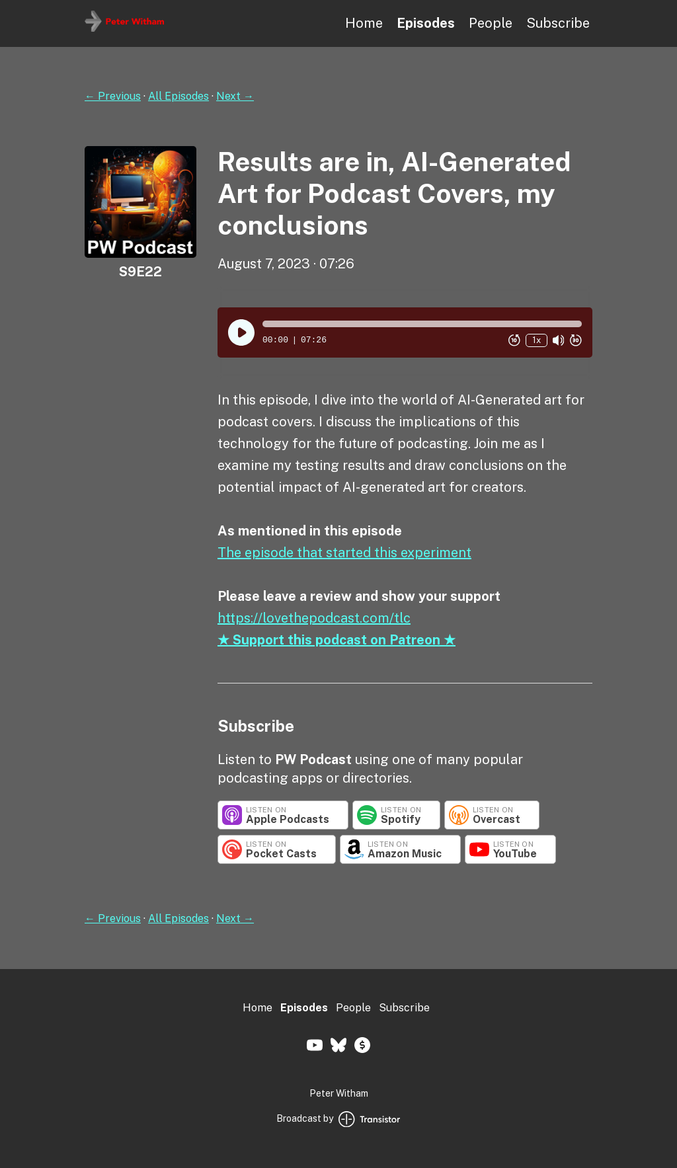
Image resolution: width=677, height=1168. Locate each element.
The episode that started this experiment (344, 553)
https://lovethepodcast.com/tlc (314, 618)
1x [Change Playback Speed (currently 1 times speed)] (536, 340)
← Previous (113, 96)
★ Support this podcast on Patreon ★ (337, 640)
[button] (422, 324)
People (490, 23)
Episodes (426, 23)
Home (364, 23)
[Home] (124, 28)
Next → (235, 96)
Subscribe (558, 23)
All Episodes (178, 96)
